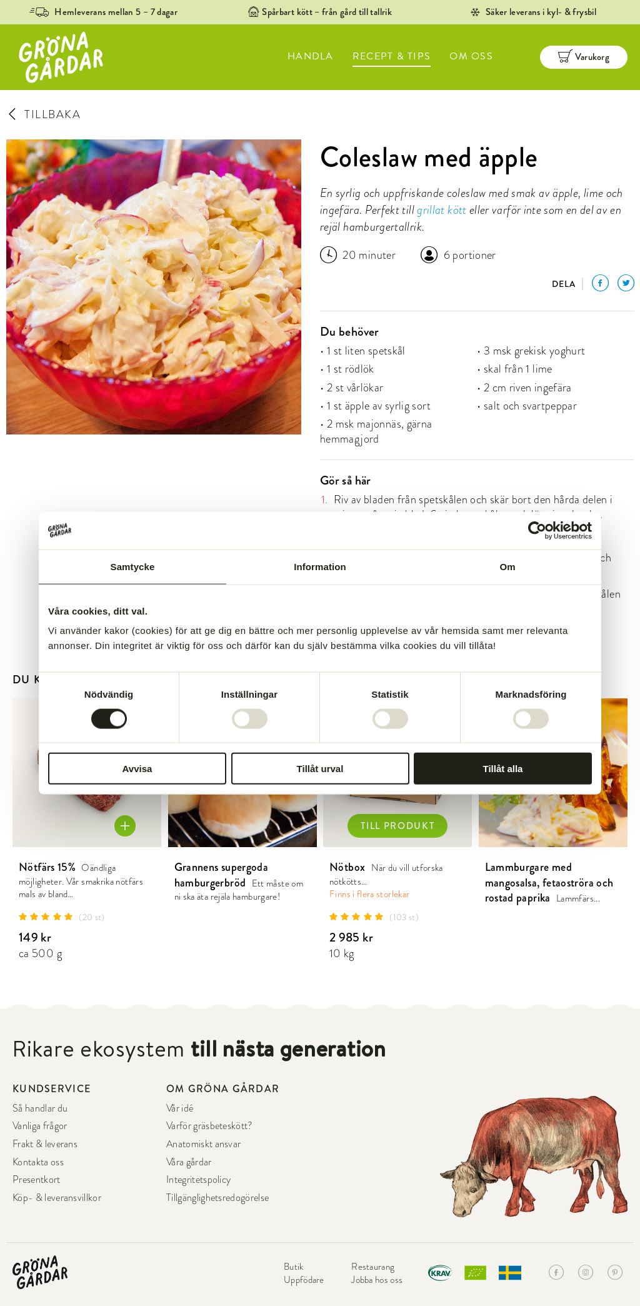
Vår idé (179, 1108)
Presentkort (36, 1180)
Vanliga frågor (39, 1126)
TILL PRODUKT (397, 826)
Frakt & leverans (45, 1144)
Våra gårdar (189, 1162)
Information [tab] (320, 566)
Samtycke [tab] (133, 566)
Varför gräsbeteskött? (209, 1126)
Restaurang (372, 1266)
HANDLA (311, 56)
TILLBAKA (43, 114)
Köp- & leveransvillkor (56, 1198)
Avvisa (137, 768)
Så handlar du (40, 1108)
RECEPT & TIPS (391, 56)
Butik (294, 1266)
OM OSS (471, 56)
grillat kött (441, 210)
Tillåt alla (503, 768)
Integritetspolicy (198, 1180)
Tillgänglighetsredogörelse (217, 1198)
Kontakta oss (38, 1162)
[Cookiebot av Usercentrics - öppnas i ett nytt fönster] (537, 530)
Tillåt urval (320, 768)
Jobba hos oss (376, 1279)
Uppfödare (304, 1279)
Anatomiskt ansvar (203, 1144)
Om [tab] (507, 566)
